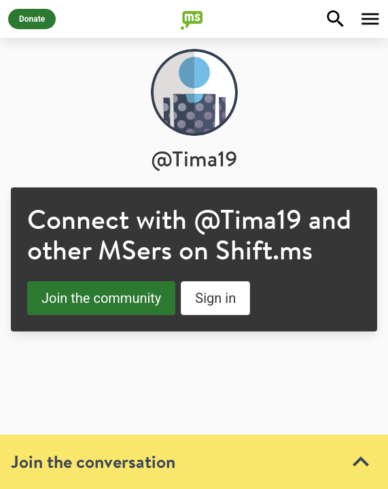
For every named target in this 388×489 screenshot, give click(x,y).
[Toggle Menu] (370, 19)
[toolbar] (194, 368)
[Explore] (335, 19)
